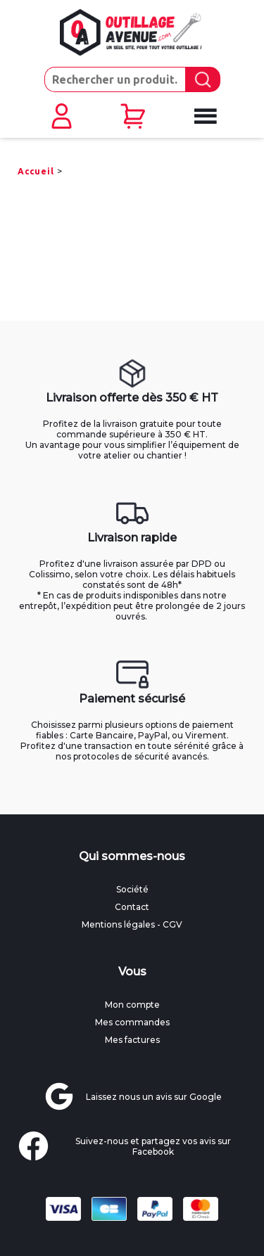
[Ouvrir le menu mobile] (203, 116)
